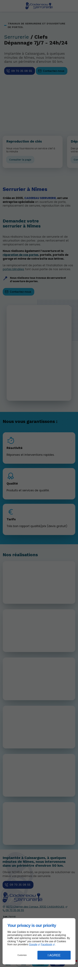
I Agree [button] (54, 955)
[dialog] (39, 941)
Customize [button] (22, 955)
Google (33, 944)
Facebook (46, 944)
